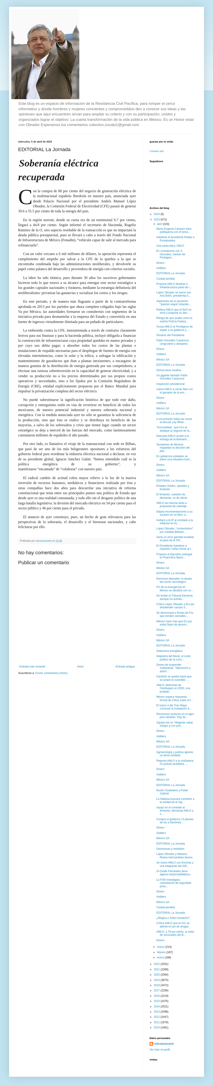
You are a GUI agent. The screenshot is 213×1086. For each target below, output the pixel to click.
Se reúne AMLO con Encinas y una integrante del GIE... (174, 864)
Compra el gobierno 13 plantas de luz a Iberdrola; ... (175, 821)
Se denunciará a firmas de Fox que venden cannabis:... (174, 614)
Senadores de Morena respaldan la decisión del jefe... (173, 448)
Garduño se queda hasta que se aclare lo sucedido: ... (173, 678)
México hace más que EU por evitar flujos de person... (174, 623)
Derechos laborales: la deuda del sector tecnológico (174, 580)
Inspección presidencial (170, 384)
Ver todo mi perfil (160, 1049)
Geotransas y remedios (170, 848)
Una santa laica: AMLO (170, 245)
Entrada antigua (125, 666)
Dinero (160, 262)
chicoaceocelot (164, 1043)
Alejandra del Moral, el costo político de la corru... (173, 658)
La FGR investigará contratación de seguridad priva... (173, 883)
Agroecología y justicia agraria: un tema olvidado (175, 754)
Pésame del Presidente (170, 335)
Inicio (80, 666)
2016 (157, 995)
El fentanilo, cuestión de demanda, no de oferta (171, 496)
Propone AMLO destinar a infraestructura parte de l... (173, 285)
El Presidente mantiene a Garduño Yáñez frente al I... (174, 547)
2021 (157, 969)
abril (160, 224)
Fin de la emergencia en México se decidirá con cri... (174, 588)
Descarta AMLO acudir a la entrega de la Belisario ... (173, 437)
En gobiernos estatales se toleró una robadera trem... (174, 458)
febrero (161, 952)
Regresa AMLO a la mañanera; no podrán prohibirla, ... (175, 762)
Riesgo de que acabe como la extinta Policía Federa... (174, 319)
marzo (161, 946)
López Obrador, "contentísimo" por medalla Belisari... (174, 530)
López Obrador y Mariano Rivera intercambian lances (174, 855)
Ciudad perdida (165, 278)
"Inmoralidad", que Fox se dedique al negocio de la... (173, 429)
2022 (157, 964)
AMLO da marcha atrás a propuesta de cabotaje (171, 504)
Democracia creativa (168, 370)
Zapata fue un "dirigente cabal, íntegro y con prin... (174, 724)
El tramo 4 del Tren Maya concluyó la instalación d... (173, 707)
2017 (157, 990)
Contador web (157, 151)
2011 (157, 1022)
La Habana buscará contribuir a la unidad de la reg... (175, 800)
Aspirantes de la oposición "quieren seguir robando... (173, 303)
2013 (157, 1011)
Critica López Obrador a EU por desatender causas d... (175, 606)
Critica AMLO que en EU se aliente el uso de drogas (173, 925)
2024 (157, 214)
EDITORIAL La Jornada (170, 273)
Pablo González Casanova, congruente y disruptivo (172, 342)
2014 (157, 1006)
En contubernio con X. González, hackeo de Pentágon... (170, 254)
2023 (157, 219)
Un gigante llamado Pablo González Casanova (171, 377)
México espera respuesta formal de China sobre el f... (174, 698)
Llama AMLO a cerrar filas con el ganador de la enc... (174, 391)
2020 (157, 974)
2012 (157, 1016)
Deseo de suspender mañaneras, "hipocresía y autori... (173, 668)
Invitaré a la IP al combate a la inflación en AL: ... (174, 522)
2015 (157, 1001)
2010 (157, 1027)
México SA (162, 359)
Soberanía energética (169, 651)
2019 (157, 980)
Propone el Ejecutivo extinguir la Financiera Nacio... (174, 556)
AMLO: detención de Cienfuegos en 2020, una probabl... (173, 688)
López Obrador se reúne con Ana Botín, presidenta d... (173, 294)
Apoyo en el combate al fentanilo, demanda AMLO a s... (175, 811)
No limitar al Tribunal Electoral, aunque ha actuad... (174, 597)
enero (161, 957)
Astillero (161, 268)
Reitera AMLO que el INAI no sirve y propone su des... (173, 311)
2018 (157, 985)
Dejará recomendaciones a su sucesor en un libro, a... (174, 513)
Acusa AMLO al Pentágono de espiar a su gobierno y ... (174, 328)
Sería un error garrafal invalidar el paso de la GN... (175, 539)
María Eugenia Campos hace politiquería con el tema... (173, 230)
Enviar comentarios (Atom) (51, 673)
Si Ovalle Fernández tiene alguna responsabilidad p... (174, 873)
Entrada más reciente (32, 666)
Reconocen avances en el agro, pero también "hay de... (175, 715)
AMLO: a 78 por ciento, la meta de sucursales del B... (175, 933)
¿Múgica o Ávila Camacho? (173, 918)
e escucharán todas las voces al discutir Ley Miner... (174, 420)
